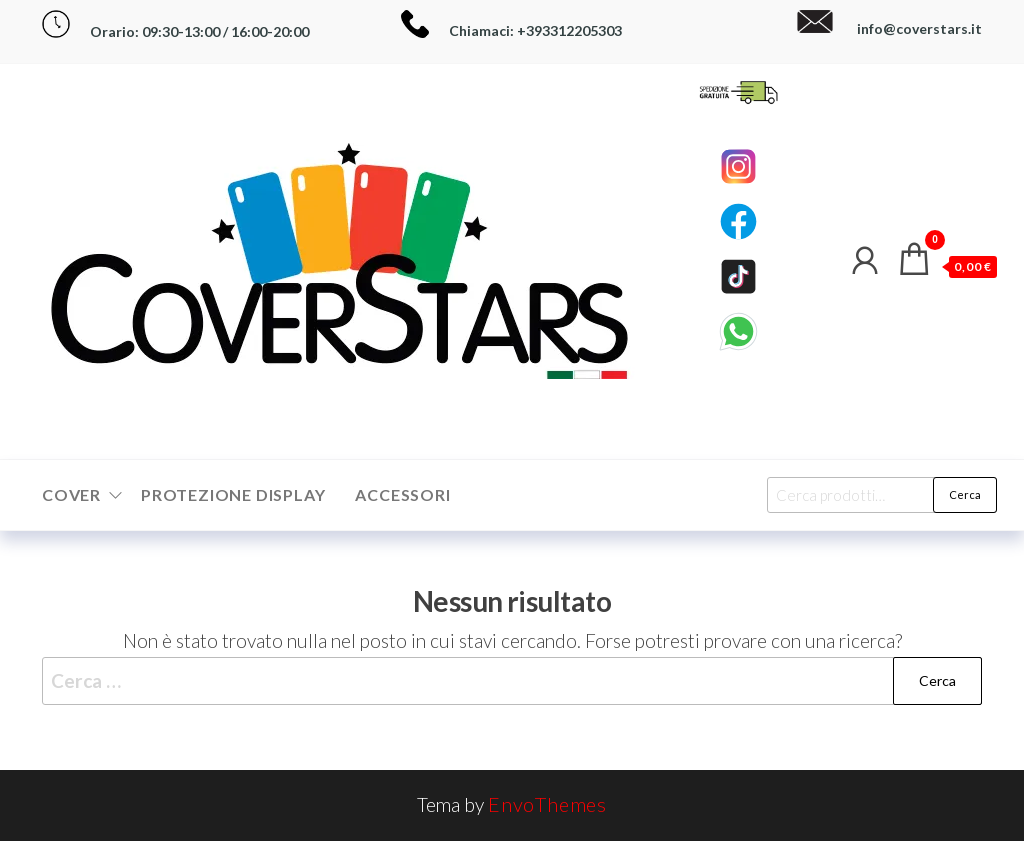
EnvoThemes (547, 804)
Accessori (402, 494)
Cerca (965, 494)
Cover (71, 494)
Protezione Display (233, 494)
